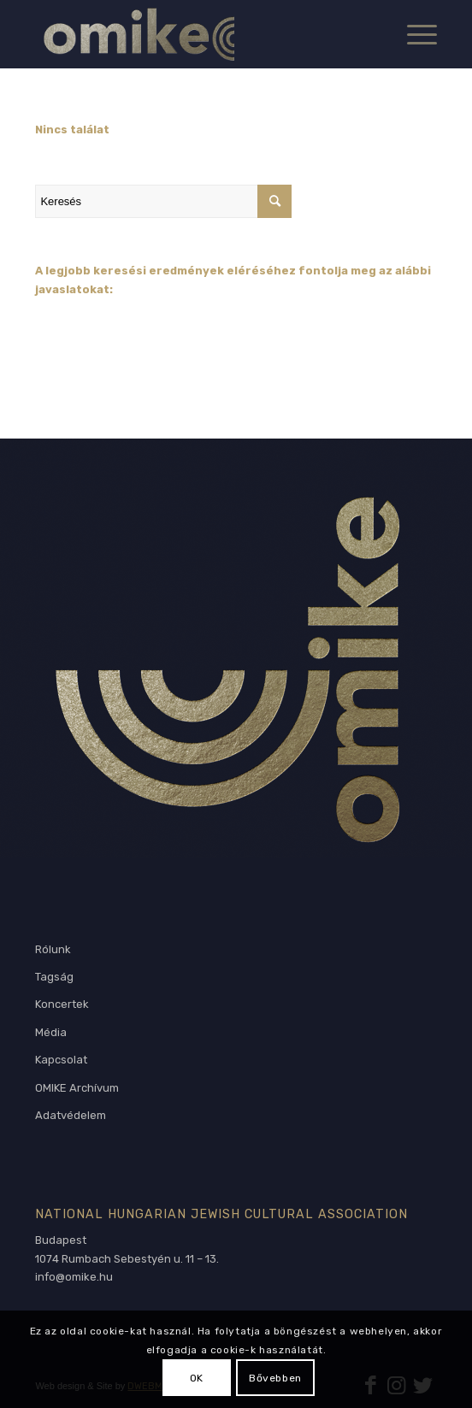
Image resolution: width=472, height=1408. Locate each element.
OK (197, 1378)
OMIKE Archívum (77, 1087)
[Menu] (413, 34)
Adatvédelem (70, 1115)
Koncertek (62, 1004)
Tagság (54, 976)
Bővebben (275, 1378)
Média (51, 1032)
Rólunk (53, 949)
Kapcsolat (61, 1059)
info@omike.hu (74, 1276)
